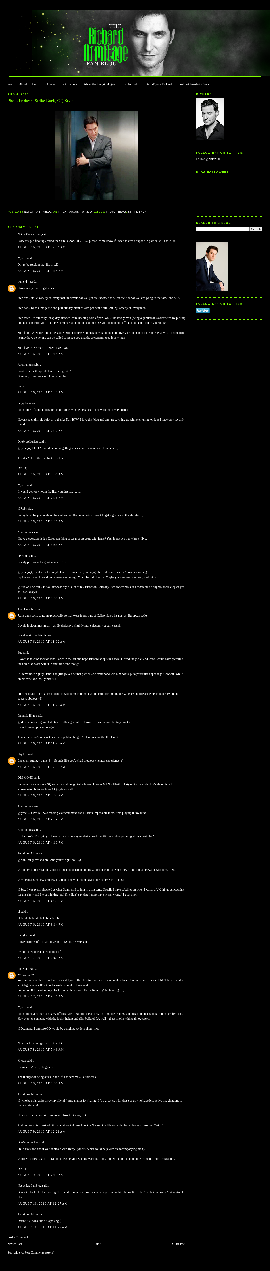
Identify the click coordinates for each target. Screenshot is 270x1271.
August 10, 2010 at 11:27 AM (42, 1227)
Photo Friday (116, 211)
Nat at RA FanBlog (30, 234)
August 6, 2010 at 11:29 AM (42, 743)
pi (19, 911)
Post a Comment (18, 1237)
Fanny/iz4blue (27, 715)
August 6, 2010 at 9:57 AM (41, 598)
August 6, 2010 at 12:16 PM (41, 767)
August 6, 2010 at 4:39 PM (41, 901)
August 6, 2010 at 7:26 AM (41, 497)
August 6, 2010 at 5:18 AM (41, 354)
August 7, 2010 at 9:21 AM (41, 996)
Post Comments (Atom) (39, 1252)
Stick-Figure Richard (158, 84)
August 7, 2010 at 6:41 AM (41, 958)
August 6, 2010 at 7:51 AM (41, 521)
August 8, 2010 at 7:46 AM (41, 1049)
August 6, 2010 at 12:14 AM (42, 247)
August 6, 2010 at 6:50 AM (41, 431)
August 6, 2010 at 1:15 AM (41, 270)
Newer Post (15, 1244)
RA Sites (49, 84)
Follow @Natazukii (208, 159)
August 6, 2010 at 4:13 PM (41, 842)
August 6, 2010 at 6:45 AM (41, 392)
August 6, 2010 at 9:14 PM (41, 924)
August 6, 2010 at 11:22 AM (42, 705)
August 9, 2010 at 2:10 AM (41, 1175)
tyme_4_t (23, 281)
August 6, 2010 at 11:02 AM (42, 641)
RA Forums (70, 84)
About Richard (28, 84)
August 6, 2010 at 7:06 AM (41, 474)
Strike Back (137, 211)
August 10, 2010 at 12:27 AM (43, 1203)
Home (8, 84)
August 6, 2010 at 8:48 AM (41, 545)
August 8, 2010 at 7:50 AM (41, 1083)
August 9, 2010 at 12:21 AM (42, 1131)
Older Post (178, 1244)
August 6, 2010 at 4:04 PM (41, 819)
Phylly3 (22, 754)
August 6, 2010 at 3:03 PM (41, 795)
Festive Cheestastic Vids (194, 84)
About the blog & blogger (100, 84)
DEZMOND (25, 777)
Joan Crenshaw (27, 609)
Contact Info (130, 84)
